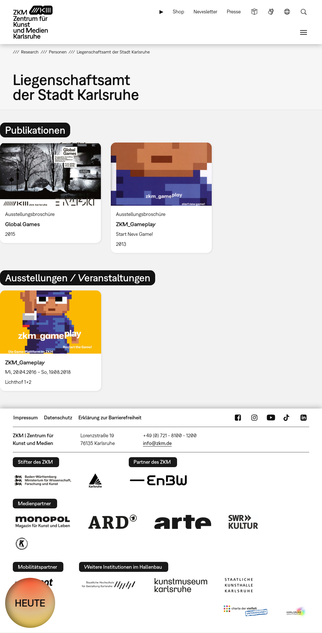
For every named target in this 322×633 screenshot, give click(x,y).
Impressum (25, 417)
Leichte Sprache (254, 11)
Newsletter (205, 12)
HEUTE (30, 603)
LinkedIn (303, 417)
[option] (161, 198)
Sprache (287, 11)
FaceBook (238, 417)
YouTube (271, 417)
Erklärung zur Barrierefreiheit (110, 417)
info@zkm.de (157, 443)
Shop (178, 12)
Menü (303, 32)
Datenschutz (58, 417)
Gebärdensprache (271, 11)
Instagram (254, 417)
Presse (234, 12)
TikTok (287, 417)
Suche (303, 11)
